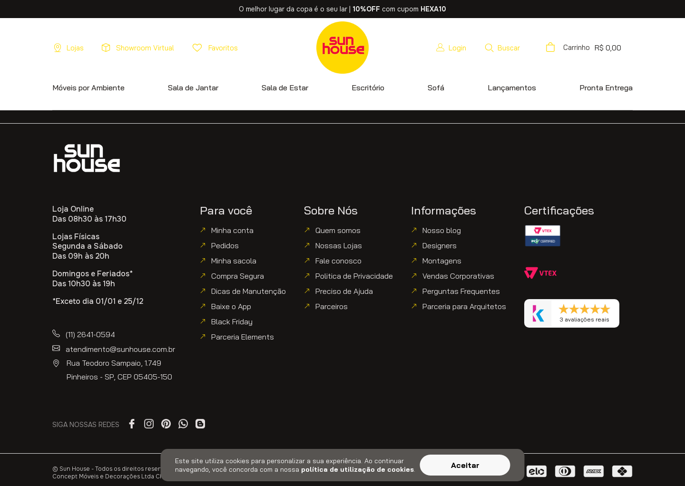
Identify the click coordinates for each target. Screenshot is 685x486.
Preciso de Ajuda (344, 291)
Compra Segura (237, 276)
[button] (502, 47)
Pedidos (225, 245)
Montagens (441, 260)
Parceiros (331, 306)
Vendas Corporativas (458, 276)
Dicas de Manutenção (248, 291)
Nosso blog (441, 230)
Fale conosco (338, 260)
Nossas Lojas (338, 245)
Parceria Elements (242, 336)
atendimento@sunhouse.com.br (120, 349)
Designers (439, 245)
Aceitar (465, 465)
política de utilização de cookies (357, 469)
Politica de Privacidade (354, 276)
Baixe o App (231, 306)
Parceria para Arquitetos (464, 306)
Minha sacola (233, 260)
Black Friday (232, 321)
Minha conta (232, 230)
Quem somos (338, 230)
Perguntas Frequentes (461, 291)
